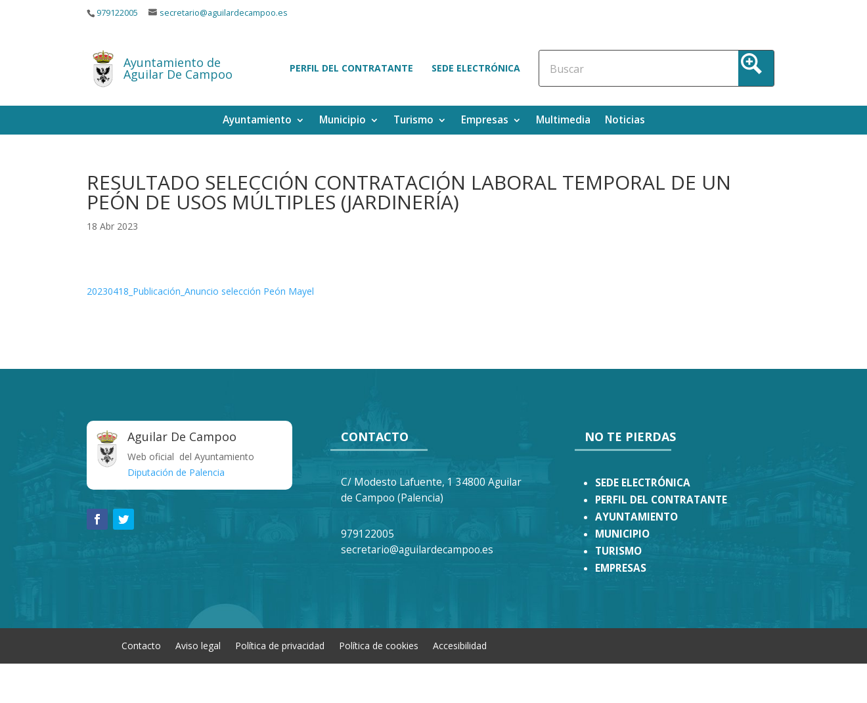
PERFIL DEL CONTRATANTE (661, 500)
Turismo (413, 121)
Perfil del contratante (351, 68)
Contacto (141, 644)
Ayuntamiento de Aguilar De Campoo (178, 68)
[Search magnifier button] (756, 68)
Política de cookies (378, 644)
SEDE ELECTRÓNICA (642, 483)
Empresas (484, 121)
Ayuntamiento (257, 121)
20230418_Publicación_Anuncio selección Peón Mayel (200, 291)
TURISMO (618, 551)
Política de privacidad (279, 644)
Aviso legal (198, 644)
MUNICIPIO (622, 534)
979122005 (117, 12)
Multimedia (563, 121)
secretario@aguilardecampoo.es (224, 12)
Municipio (342, 121)
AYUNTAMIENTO (636, 517)
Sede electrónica (476, 68)
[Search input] (607, 68)
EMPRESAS (620, 568)
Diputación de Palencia (176, 472)
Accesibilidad (460, 644)
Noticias (625, 121)
